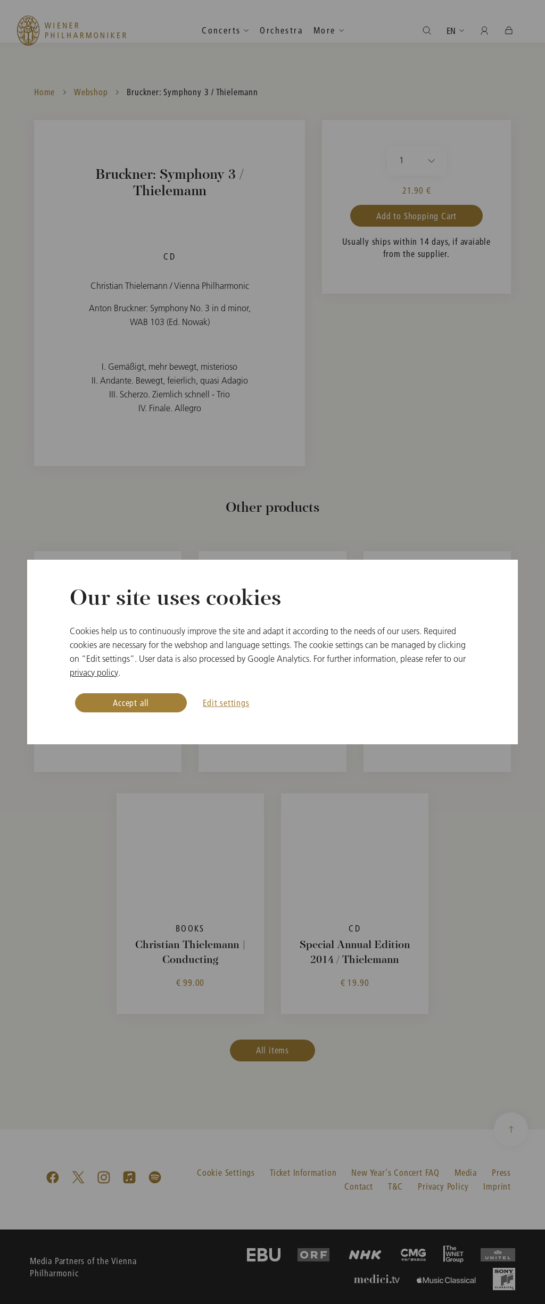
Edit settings (226, 702)
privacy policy (94, 672)
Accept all (131, 702)
